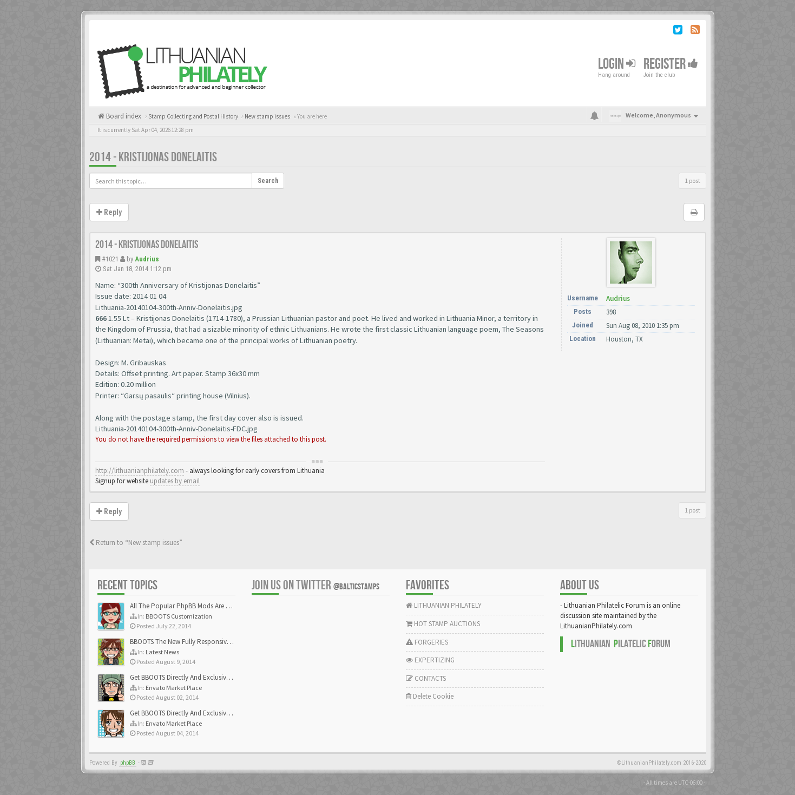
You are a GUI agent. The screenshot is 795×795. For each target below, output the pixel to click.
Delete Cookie (430, 696)
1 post (692, 180)
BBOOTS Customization (179, 616)
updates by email (175, 480)
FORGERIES (427, 642)
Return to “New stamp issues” (135, 542)
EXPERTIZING (430, 660)
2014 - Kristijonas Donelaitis (153, 157)
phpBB (127, 762)
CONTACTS (426, 678)
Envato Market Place (174, 688)
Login (616, 64)
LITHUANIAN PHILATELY (444, 605)
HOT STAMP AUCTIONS (443, 623)
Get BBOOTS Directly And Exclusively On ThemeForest (207, 677)
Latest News (162, 652)
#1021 (110, 259)
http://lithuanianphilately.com (139, 470)
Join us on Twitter (315, 585)
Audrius (147, 259)
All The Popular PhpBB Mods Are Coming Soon (198, 605)
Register (670, 64)
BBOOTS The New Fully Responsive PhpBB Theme (201, 641)
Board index (122, 116)
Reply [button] (109, 212)
